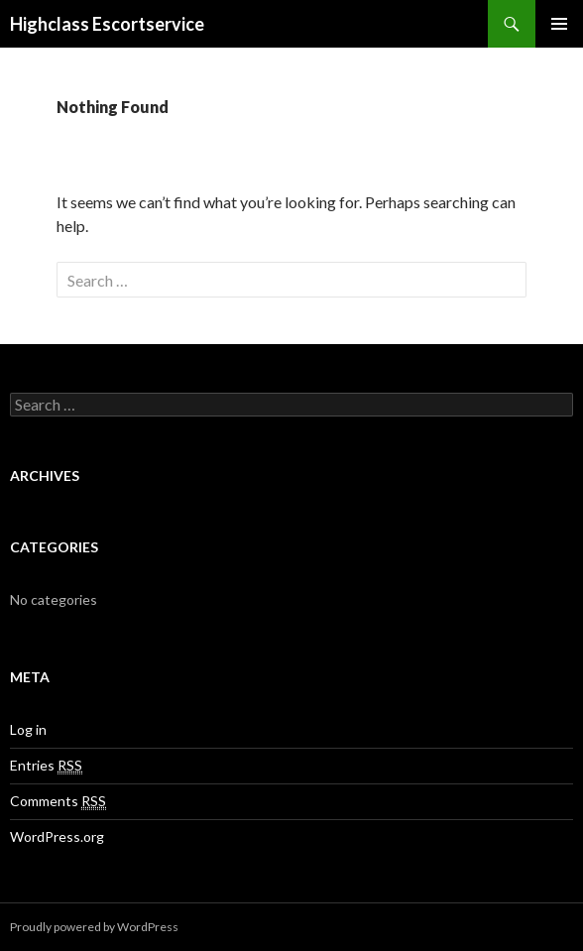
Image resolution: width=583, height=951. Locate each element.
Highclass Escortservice (107, 24)
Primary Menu (559, 24)
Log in (28, 729)
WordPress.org (57, 836)
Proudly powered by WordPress (94, 926)
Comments (58, 801)
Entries (46, 765)
